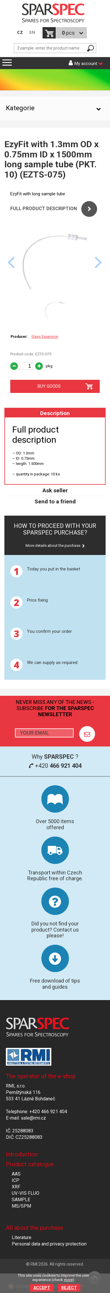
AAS (16, 1174)
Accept (41, 1287)
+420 (55, 765)
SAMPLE (21, 1199)
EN (32, 32)
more (68, 1280)
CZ (20, 32)
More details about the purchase (53, 545)
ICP (15, 1180)
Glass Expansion (44, 337)
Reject (69, 1287)
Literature (21, 1237)
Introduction (22, 1154)
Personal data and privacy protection (49, 1244)
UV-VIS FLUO (25, 1193)
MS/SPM (21, 1206)
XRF (16, 1187)
